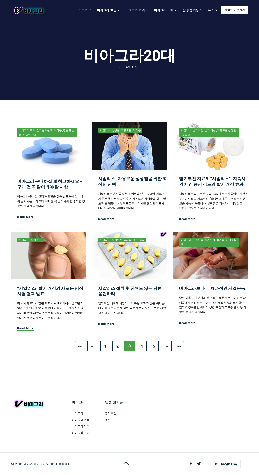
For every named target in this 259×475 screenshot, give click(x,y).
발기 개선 (210, 130)
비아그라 (124, 67)
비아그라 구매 (27, 130)
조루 (108, 419)
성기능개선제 (44, 130)
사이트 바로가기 (234, 10)
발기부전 (198, 130)
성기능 (220, 239)
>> (179, 346)
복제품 (128, 239)
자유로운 (126, 130)
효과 (142, 239)
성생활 (116, 130)
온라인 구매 (30, 134)
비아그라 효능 (80, 419)
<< (80, 346)
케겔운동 (198, 239)
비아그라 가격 (80, 426)
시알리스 (105, 130)
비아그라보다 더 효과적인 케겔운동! (213, 288)
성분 (135, 239)
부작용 (58, 130)
